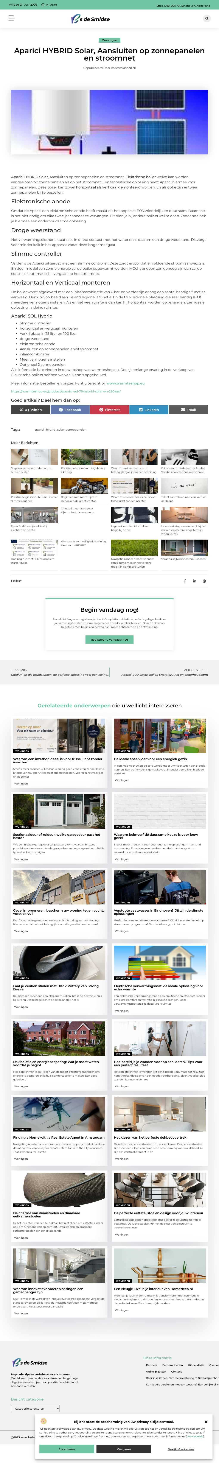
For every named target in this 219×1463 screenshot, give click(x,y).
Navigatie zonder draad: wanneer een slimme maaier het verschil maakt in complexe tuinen (132, 562)
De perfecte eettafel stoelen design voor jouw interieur (158, 1213)
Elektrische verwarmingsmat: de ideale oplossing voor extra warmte (158, 987)
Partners (151, 1365)
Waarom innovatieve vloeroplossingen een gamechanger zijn (48, 1290)
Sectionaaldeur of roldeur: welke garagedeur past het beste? (56, 836)
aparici (39, 429)
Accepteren (67, 1449)
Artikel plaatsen (156, 1371)
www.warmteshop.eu (125, 383)
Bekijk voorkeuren (181, 1449)
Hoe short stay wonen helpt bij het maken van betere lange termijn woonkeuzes (183, 530)
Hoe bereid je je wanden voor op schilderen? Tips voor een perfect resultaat (158, 1063)
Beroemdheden (172, 1365)
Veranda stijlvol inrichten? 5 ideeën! (183, 558)
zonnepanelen (76, 429)
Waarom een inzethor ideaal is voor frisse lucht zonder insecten (57, 760)
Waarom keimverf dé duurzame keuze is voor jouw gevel (156, 836)
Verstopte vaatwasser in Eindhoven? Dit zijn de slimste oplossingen (158, 912)
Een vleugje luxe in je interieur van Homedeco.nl (153, 1289)
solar (60, 429)
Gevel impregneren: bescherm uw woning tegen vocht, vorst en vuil (58, 912)
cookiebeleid (195, 1436)
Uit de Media (196, 1365)
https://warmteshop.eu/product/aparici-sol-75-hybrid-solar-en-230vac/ (66, 391)
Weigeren (124, 1449)
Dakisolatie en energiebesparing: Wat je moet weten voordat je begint (56, 1063)
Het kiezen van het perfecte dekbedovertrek (150, 1137)
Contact (176, 1371)
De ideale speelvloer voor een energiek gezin (150, 759)
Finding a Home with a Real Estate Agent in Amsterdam (59, 1137)
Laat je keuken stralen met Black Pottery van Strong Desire (56, 987)
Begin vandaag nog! (109, 609)
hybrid (50, 429)
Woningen (109, 40)
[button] (206, 1422)
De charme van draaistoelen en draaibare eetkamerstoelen (46, 1214)
